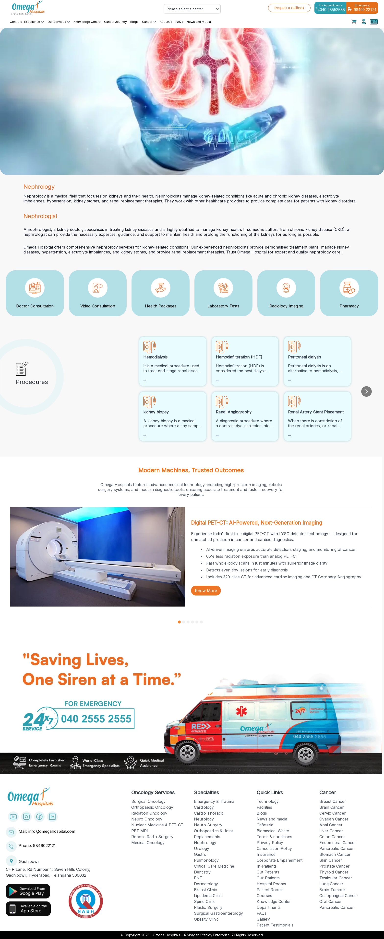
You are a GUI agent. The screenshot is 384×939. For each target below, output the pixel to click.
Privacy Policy (270, 842)
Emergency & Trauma (214, 801)
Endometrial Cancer (337, 842)
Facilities (264, 807)
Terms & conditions (274, 836)
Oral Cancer (330, 901)
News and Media (199, 22)
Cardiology (204, 807)
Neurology (204, 819)
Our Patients (268, 877)
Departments (269, 907)
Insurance (266, 854)
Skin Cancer (330, 860)
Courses (264, 895)
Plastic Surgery (208, 907)
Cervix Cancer (332, 813)
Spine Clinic (205, 901)
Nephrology (205, 842)
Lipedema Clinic (208, 895)
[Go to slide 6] (201, 622)
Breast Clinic (205, 889)
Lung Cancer (331, 883)
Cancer (149, 22)
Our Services (59, 22)
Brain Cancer (331, 807)
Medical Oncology (148, 842)
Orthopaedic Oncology (152, 807)
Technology (268, 801)
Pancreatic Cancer (336, 848)
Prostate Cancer (334, 866)
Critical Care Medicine (214, 866)
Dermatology (206, 883)
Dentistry (202, 872)
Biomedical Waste (273, 830)
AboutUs (166, 22)
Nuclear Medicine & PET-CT (157, 824)
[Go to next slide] (366, 391)
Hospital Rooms (271, 883)
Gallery (263, 919)
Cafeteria (265, 824)
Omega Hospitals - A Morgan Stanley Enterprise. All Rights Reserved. (208, 935)
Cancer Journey (115, 22)
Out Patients (268, 872)
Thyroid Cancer (333, 872)
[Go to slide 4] (192, 622)
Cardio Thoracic (209, 813)
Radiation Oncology (149, 813)
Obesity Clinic (206, 919)
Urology (201, 848)
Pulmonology (206, 860)
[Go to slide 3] (188, 622)
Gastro (200, 854)
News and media (272, 819)
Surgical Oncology (148, 801)
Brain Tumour (332, 889)
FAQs (179, 22)
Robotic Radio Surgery (152, 836)
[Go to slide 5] (196, 622)
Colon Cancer (332, 836)
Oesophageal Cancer (338, 895)
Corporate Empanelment (279, 860)
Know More (206, 590)
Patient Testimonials (275, 925)
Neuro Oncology (146, 819)
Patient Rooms (270, 889)
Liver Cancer (331, 830)
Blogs (134, 22)
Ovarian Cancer (333, 819)
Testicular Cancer (335, 877)
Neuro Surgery (208, 824)
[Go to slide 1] (179, 622)
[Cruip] (67, 8)
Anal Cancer (331, 824)
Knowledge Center (274, 901)
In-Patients (267, 866)
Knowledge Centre (87, 22)
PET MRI (139, 830)
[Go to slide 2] (183, 622)
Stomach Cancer (335, 854)
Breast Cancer (332, 801)
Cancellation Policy (274, 848)
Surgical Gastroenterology (218, 913)
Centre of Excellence (27, 22)
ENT (198, 877)
